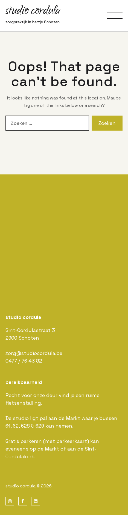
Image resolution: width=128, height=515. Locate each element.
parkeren (31, 441)
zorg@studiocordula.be (33, 353)
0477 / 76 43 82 (23, 361)
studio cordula (32, 11)
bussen (108, 418)
